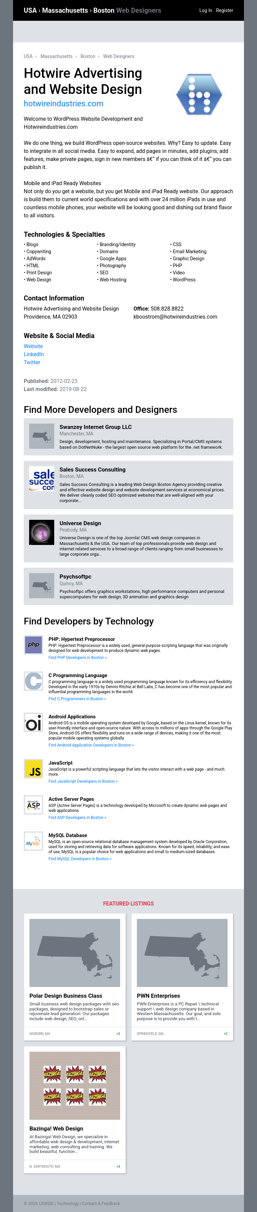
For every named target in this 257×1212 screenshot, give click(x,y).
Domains (109, 251)
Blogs (32, 244)
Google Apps (113, 258)
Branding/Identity (118, 244)
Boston (127, 10)
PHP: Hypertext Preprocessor (82, 639)
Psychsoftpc (75, 576)
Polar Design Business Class (65, 995)
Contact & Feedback (101, 1203)
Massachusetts (66, 10)
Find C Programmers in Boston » (77, 699)
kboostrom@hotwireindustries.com (175, 317)
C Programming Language (78, 675)
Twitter (32, 362)
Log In (205, 10)
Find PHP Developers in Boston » (78, 657)
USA (31, 10)
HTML (32, 265)
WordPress (184, 279)
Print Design (39, 272)
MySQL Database (68, 835)
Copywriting (38, 251)
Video (179, 272)
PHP (177, 265)
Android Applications (72, 717)
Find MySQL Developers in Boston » (80, 859)
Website (33, 346)
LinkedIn (34, 354)
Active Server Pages (71, 799)
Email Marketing (190, 251)
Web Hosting (113, 279)
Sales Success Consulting (92, 469)
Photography (113, 265)
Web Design (38, 279)
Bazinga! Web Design (56, 1128)
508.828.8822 (167, 309)
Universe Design (80, 523)
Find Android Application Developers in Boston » (91, 745)
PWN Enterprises (158, 995)
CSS (177, 244)
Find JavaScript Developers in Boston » (83, 781)
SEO (104, 272)
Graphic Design (188, 258)
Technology (68, 1203)
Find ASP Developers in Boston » (77, 817)
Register (224, 10)
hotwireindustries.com (63, 103)
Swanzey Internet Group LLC (96, 427)
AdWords (36, 258)
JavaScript (61, 763)
